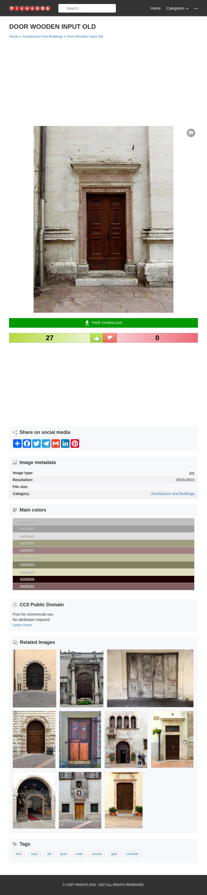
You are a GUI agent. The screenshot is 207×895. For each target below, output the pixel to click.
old (49, 854)
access (97, 854)
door (18, 854)
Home (156, 8)
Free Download (103, 322)
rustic (79, 854)
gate (114, 854)
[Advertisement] (103, 82)
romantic (133, 854)
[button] (196, 8)
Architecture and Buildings (172, 494)
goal (63, 854)
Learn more (22, 625)
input (34, 854)
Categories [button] (177, 8)
